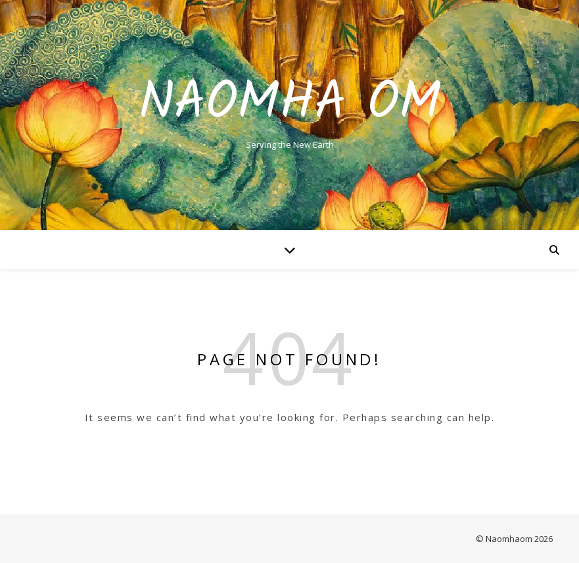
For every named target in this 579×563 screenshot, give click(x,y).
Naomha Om (290, 104)
